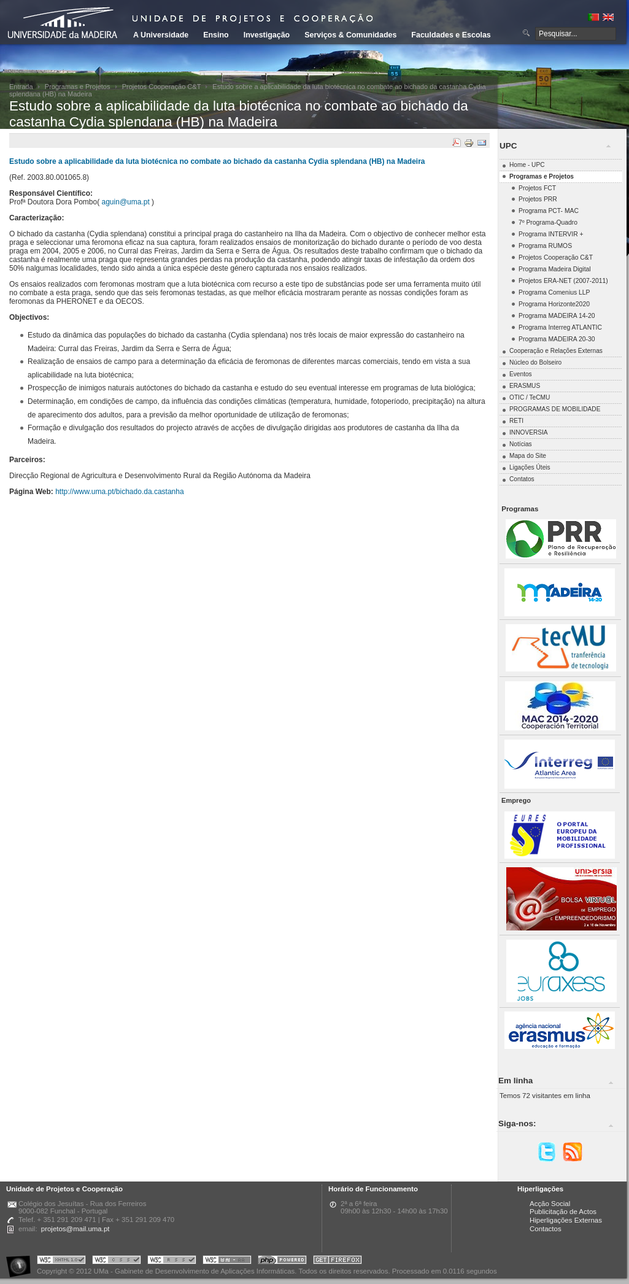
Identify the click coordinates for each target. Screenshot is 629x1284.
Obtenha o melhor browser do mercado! (337, 1261)
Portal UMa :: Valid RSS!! (171, 1261)
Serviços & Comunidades (350, 35)
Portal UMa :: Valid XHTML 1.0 (61, 1261)
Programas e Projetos (77, 86)
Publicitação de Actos (563, 1211)
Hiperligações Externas (566, 1220)
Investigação (267, 35)
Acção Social (550, 1203)
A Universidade (160, 35)
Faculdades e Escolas (450, 35)
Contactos (545, 1228)
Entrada (21, 86)
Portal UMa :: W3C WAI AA (227, 1261)
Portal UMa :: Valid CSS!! (116, 1261)
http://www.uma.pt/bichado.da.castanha (119, 491)
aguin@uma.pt (126, 202)
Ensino (216, 35)
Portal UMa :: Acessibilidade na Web (21, 1261)
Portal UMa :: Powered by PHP (282, 1261)
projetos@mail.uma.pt (75, 1228)
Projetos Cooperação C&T (161, 86)
